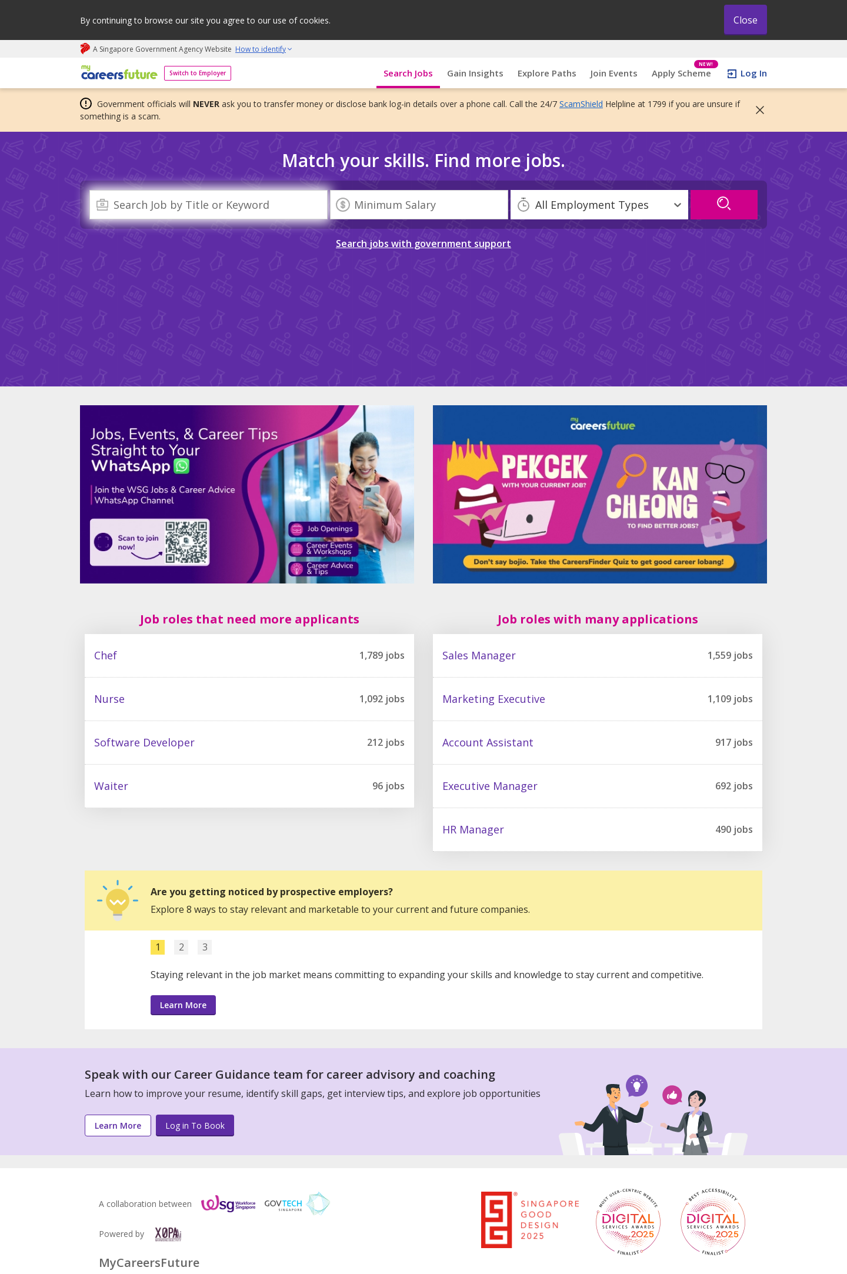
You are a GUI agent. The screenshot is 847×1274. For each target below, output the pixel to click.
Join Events (614, 73)
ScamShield (581, 103)
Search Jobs (408, 73)
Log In (754, 73)
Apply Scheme (685, 73)
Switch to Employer (197, 73)
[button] (756, 110)
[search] (724, 204)
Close (745, 20)
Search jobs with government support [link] (423, 243)
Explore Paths (547, 73)
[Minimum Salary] (419, 204)
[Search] (208, 204)
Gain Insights (475, 73)
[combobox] (208, 204)
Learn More (183, 1004)
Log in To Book (195, 1125)
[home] (117, 73)
